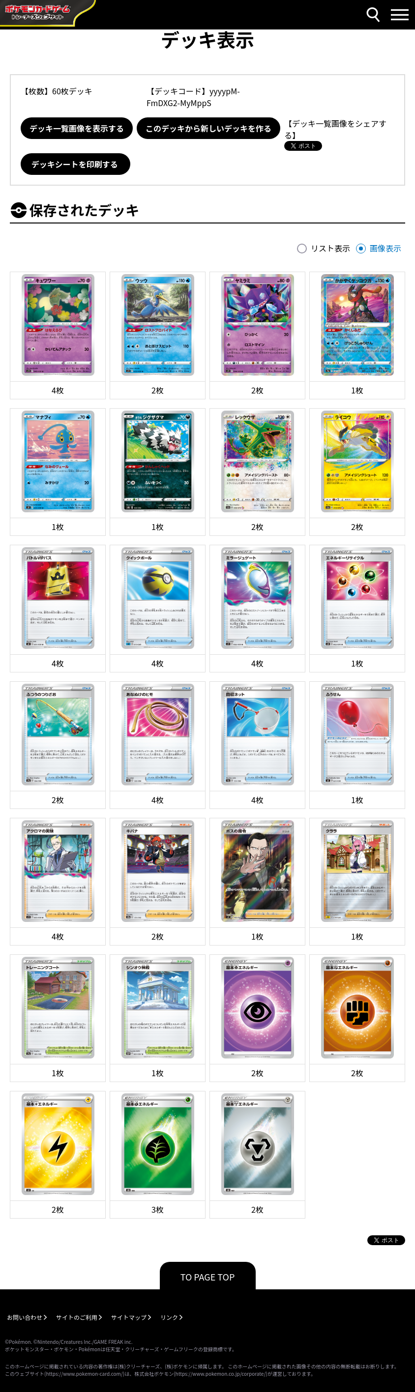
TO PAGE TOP (207, 1276)
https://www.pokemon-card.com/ (84, 1373)
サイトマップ (129, 1317)
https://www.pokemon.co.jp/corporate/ (221, 1373)
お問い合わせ (24, 1317)
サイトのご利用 (76, 1317)
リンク (169, 1317)
